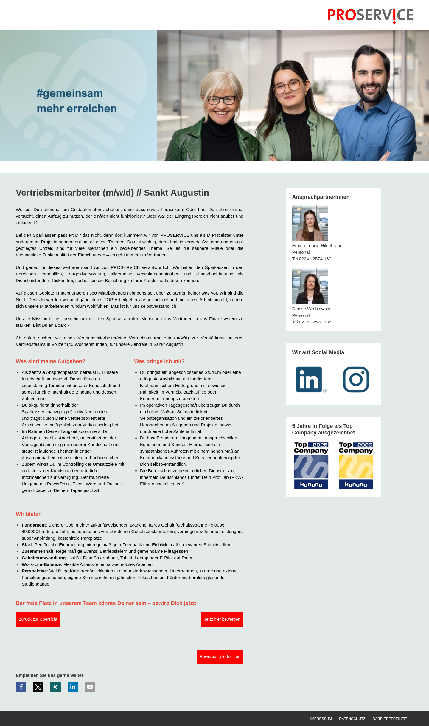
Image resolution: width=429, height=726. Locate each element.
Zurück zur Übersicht (38, 619)
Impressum (321, 719)
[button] (21, 687)
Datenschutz (352, 719)
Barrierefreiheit (390, 719)
